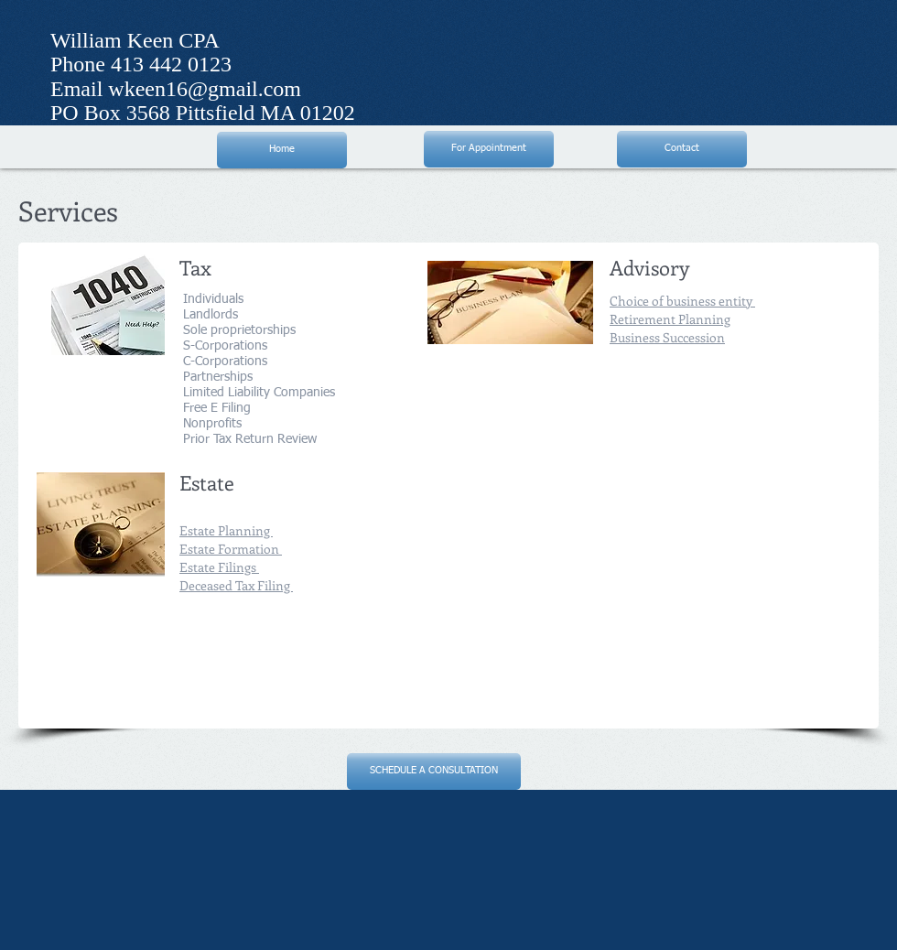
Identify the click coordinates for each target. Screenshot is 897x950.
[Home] (282, 150)
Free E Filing (215, 408)
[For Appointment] (489, 149)
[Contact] (682, 149)
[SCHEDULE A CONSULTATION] (434, 771)
